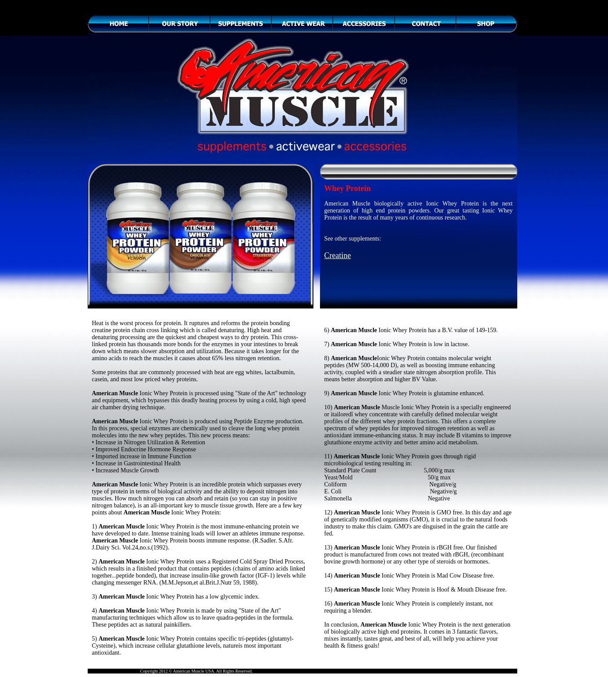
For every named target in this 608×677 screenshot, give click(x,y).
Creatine (337, 255)
